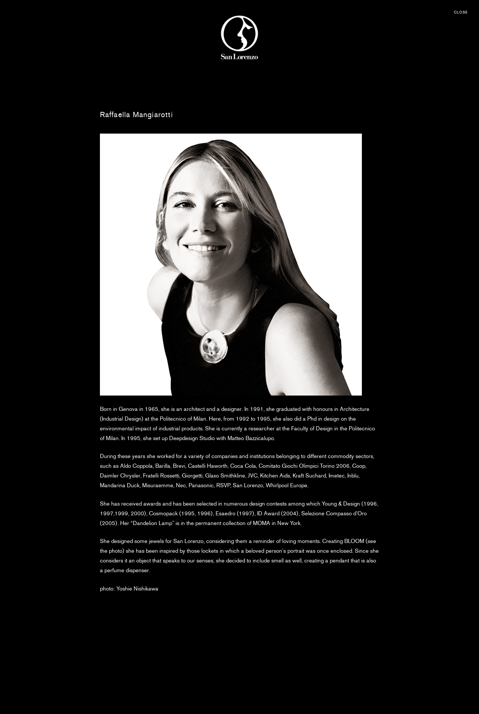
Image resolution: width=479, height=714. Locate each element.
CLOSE (461, 12)
